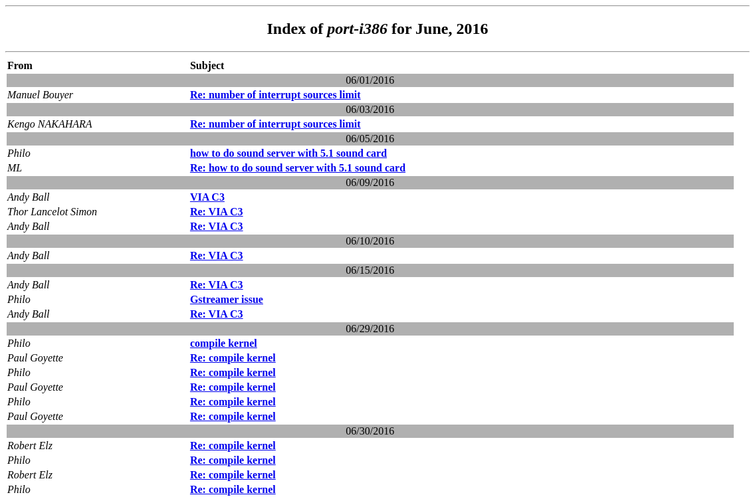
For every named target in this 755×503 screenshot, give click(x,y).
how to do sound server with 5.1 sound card (288, 153)
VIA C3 (207, 197)
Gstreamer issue (226, 299)
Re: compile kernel (233, 357)
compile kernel (223, 343)
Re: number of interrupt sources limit (275, 94)
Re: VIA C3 (216, 211)
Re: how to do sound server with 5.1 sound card (297, 167)
